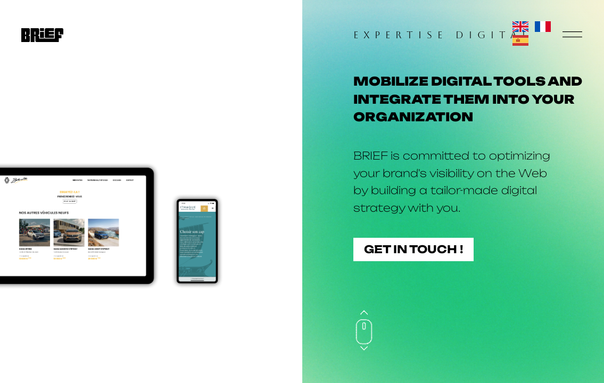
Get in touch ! (413, 249)
